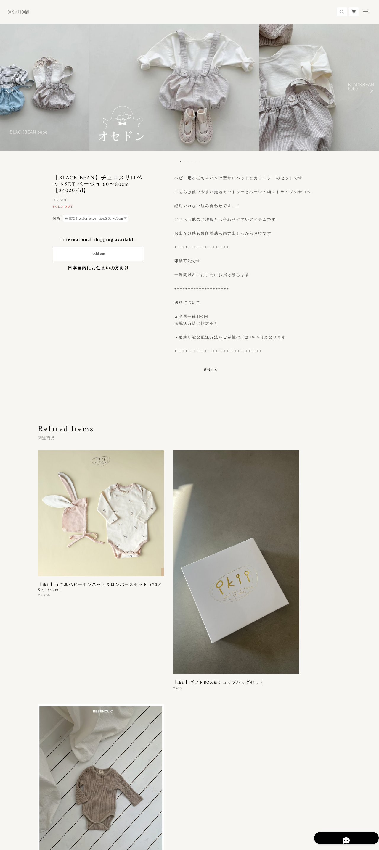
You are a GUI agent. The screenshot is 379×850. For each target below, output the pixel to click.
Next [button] (370, 90)
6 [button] (199, 161)
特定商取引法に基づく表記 (107, 817)
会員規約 (137, 817)
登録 (297, 746)
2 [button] (184, 161)
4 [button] (191, 161)
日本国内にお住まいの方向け (98, 268)
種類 (57, 219)
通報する (211, 369)
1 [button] (180, 161)
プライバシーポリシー (61, 817)
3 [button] (188, 161)
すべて (56, 674)
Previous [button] (9, 90)
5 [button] (195, 161)
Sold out (98, 254)
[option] (190, 90)
